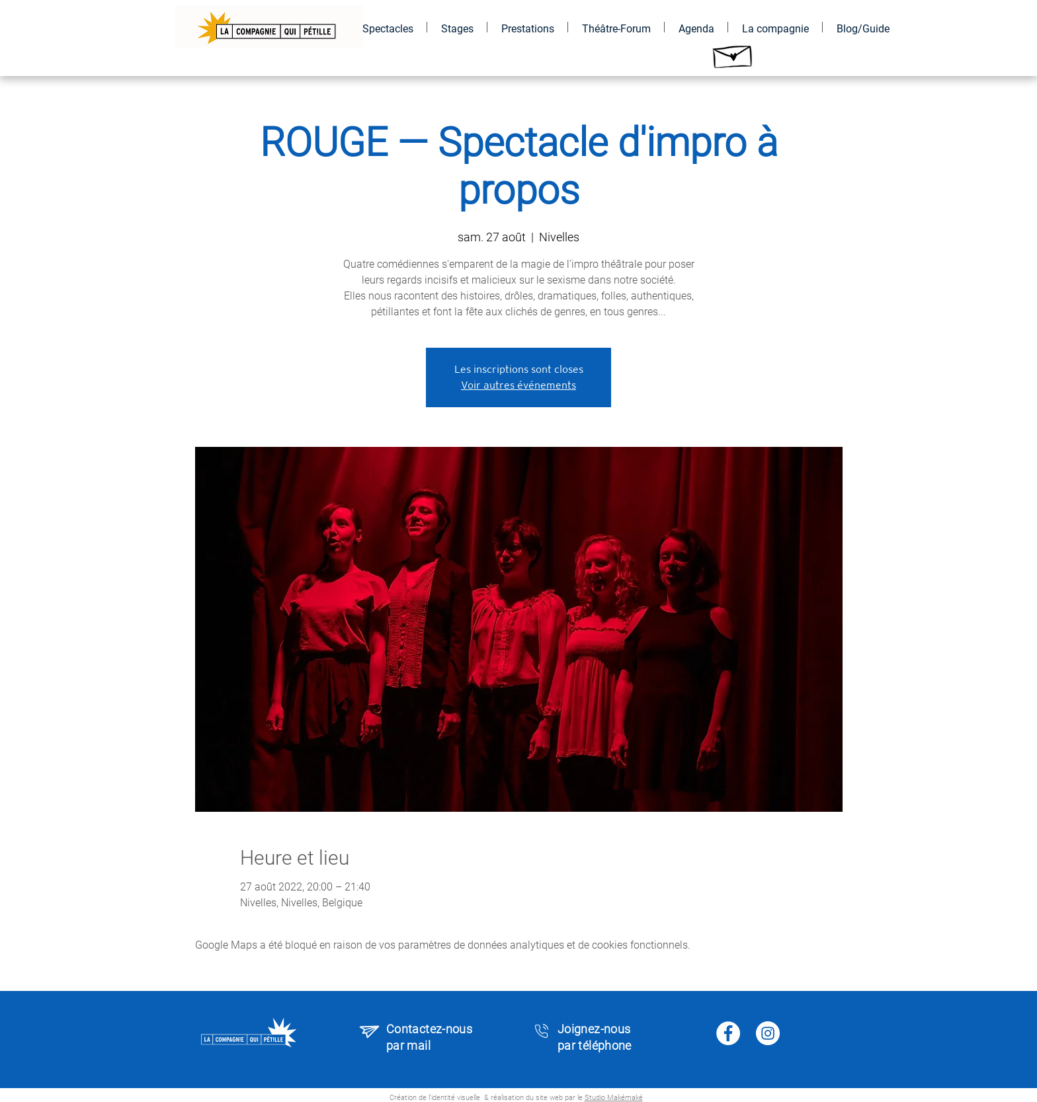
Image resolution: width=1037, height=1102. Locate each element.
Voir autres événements (518, 385)
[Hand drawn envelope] (733, 53)
